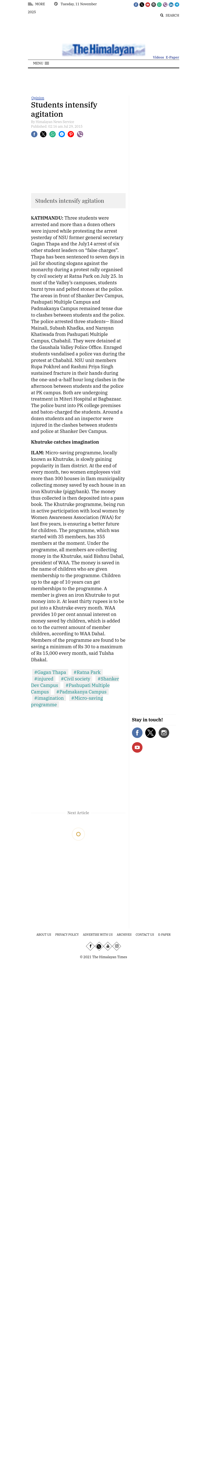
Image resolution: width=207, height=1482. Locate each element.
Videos (158, 57)
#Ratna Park (87, 672)
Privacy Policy (67, 935)
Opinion (38, 98)
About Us (43, 935)
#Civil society (75, 679)
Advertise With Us (98, 935)
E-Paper (172, 57)
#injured (44, 679)
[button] (41, 63)
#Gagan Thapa (50, 672)
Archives (124, 935)
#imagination (49, 698)
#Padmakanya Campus (81, 692)
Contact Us (145, 935)
